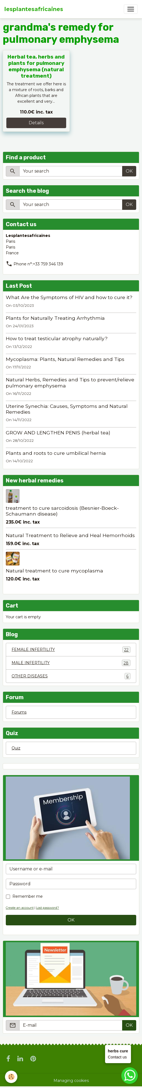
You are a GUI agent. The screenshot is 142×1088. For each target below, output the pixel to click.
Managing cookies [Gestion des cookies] (71, 1080)
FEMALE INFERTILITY (71, 649)
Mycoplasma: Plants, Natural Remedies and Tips (65, 359)
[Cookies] (11, 1077)
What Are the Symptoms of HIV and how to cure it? (69, 297)
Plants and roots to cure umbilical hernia (56, 453)
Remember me (27, 896)
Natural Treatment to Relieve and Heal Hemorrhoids (70, 535)
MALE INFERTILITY (71, 663)
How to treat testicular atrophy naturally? (57, 338)
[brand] (33, 9)
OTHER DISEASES (71, 676)
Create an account (20, 908)
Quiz (16, 748)
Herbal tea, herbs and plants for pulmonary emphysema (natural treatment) (36, 66)
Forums (19, 712)
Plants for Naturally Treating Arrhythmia (55, 318)
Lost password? (47, 908)
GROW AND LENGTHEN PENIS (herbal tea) (58, 432)
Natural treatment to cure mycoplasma (54, 571)
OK (129, 171)
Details (36, 122)
